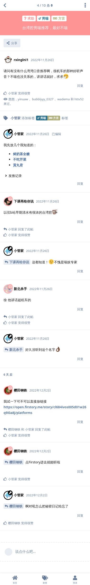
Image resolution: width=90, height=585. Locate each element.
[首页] (15, 579)
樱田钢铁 (15, 462)
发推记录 (15, 175)
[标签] (45, 579)
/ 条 (45, 5)
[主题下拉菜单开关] (85, 5)
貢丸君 (18, 165)
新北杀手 (15, 349)
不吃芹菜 (19, 159)
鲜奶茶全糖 (21, 154)
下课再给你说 (19, 262)
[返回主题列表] (4, 5)
